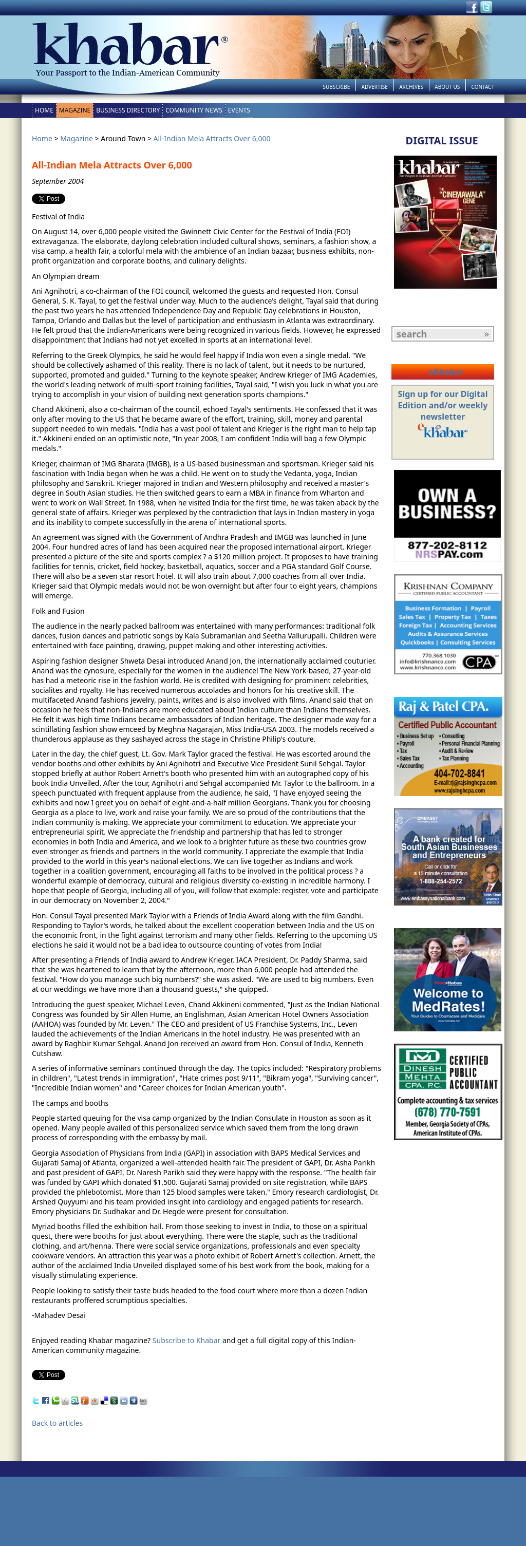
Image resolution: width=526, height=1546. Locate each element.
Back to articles (57, 1423)
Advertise (375, 86)
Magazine (74, 110)
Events (239, 110)
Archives (411, 86)
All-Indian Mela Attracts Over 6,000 (212, 138)
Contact (483, 86)
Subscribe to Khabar (187, 1340)
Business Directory (128, 110)
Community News (193, 110)
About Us (447, 86)
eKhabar (445, 372)
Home (44, 110)
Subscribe (336, 86)
